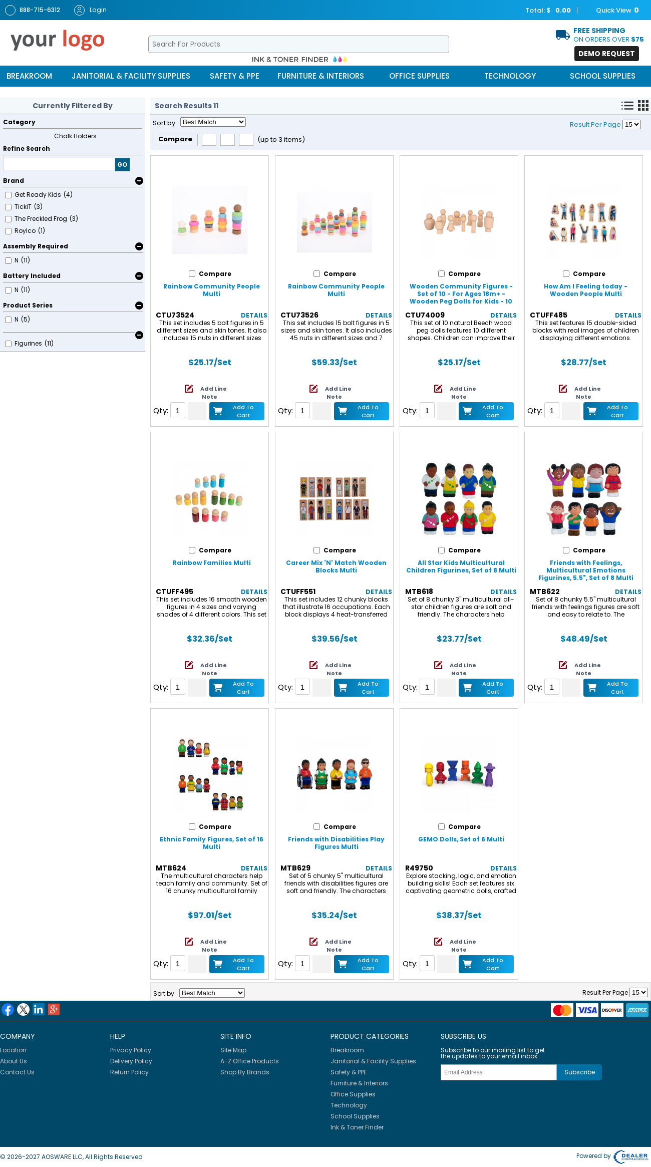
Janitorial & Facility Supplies (131, 76)
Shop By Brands (244, 1072)
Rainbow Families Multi (212, 562)
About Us (13, 1061)
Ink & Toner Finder (357, 1127)
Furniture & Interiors (320, 76)
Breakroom (29, 76)
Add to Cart (243, 411)
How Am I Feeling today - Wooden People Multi (585, 290)
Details (254, 315)
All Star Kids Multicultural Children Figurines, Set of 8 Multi (461, 566)
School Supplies (602, 76)
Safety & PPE (234, 76)
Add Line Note (213, 393)
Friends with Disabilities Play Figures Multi (336, 843)
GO (122, 164)
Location (13, 1050)
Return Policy (129, 1072)
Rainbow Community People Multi (211, 290)
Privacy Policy (130, 1050)
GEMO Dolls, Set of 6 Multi (461, 839)
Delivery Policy (131, 1061)
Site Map (233, 1050)
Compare (175, 139)
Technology (510, 76)
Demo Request (606, 54)
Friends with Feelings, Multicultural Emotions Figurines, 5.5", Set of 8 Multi (585, 570)
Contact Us (17, 1072)
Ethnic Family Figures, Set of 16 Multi (211, 843)
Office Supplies (419, 76)
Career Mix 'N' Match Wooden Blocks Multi (336, 566)
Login (90, 10)
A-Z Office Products (249, 1061)
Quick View (612, 11)
